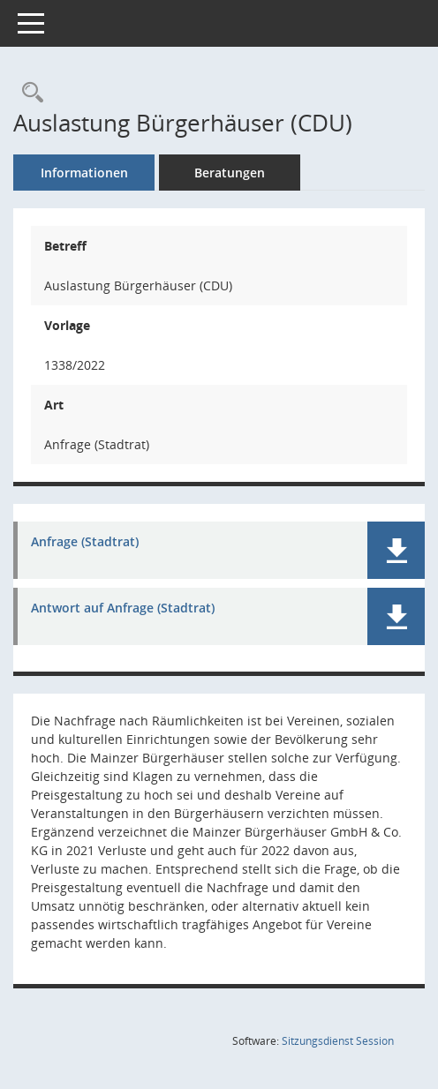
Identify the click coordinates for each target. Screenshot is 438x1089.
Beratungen (229, 172)
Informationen (84, 172)
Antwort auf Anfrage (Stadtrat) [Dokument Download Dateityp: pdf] (123, 608)
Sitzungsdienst (338, 1040)
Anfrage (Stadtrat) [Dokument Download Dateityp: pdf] (85, 542)
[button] (396, 550)
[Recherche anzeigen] (28, 93)
